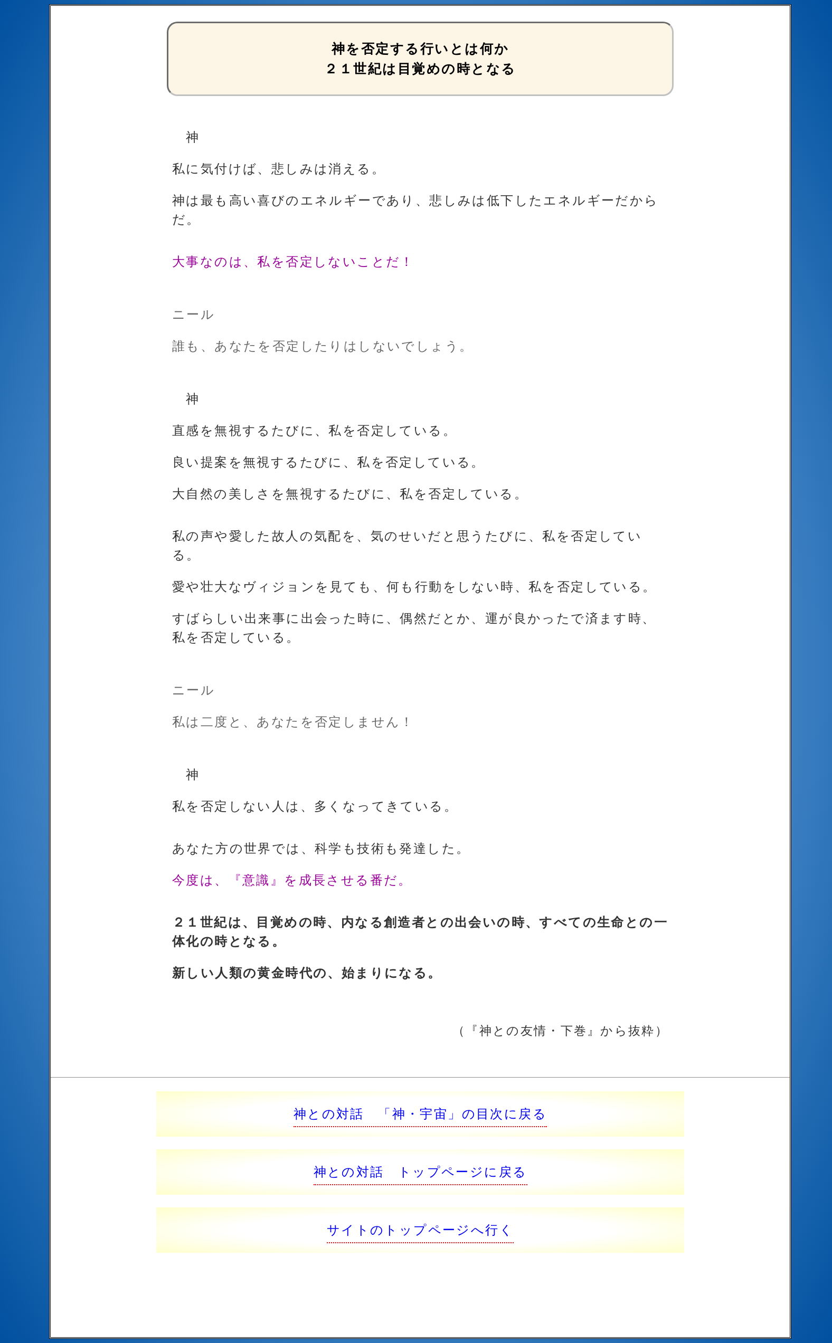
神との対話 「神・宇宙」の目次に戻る (420, 1114)
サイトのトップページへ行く (420, 1230)
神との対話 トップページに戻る (420, 1172)
